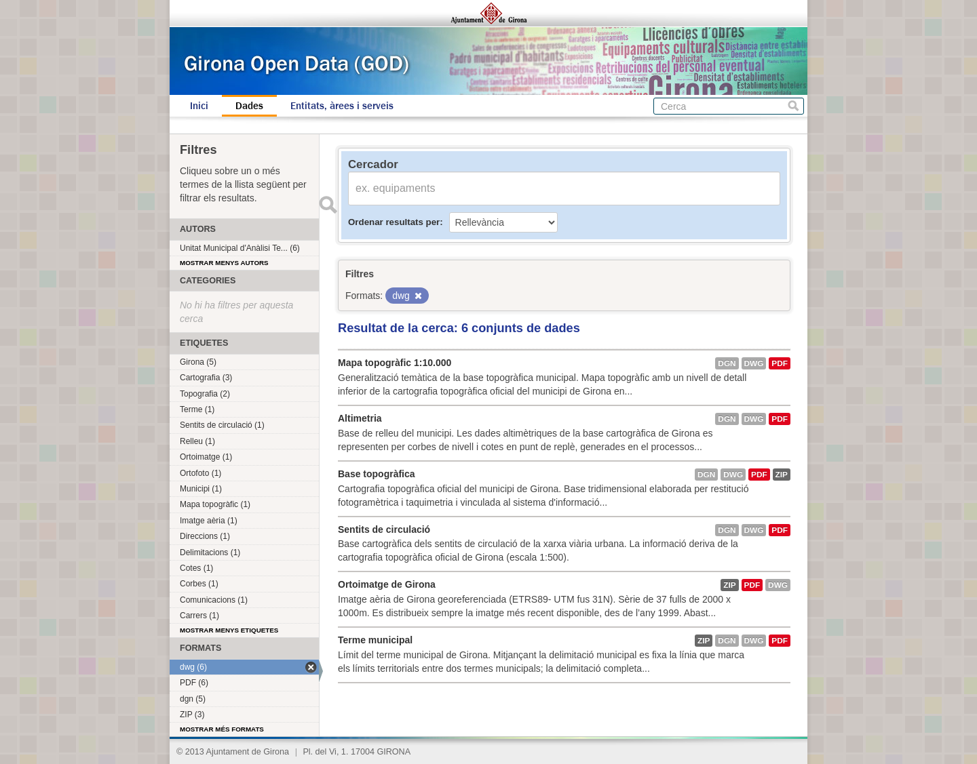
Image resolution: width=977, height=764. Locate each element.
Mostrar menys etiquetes (229, 630)
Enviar (328, 205)
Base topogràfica (376, 473)
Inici (199, 106)
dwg (754, 363)
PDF (779, 363)
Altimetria (360, 418)
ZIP (781, 474)
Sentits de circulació (384, 529)
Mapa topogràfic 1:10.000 (394, 362)
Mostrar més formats (222, 729)
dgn (726, 363)
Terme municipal (375, 640)
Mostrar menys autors (224, 262)
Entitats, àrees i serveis (342, 106)
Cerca (793, 106)
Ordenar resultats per (394, 222)
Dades (249, 106)
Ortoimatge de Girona (387, 584)
